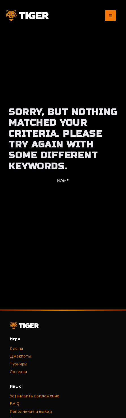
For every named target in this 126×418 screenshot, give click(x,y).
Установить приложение (34, 396)
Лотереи (18, 371)
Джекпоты (20, 356)
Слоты (16, 348)
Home (63, 180)
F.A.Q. (15, 403)
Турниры (18, 364)
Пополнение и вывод (31, 411)
